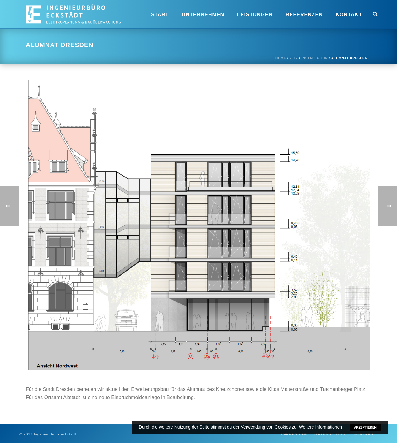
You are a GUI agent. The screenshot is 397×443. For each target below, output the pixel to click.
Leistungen (255, 14)
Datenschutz (330, 434)
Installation (315, 58)
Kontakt (349, 14)
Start (160, 14)
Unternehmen (203, 14)
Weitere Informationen (320, 427)
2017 (294, 58)
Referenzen (304, 14)
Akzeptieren (365, 427)
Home (280, 58)
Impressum (294, 434)
